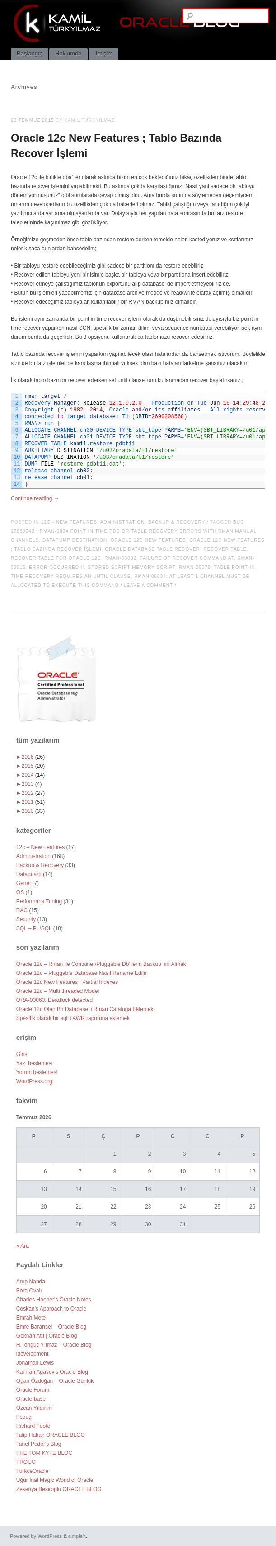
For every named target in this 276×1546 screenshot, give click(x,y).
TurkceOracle (32, 1471)
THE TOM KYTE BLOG (44, 1453)
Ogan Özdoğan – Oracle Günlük (55, 1381)
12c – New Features (40, 847)
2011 (33, 802)
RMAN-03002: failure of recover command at (169, 558)
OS (20, 892)
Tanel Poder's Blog (38, 1444)
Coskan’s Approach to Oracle (51, 1309)
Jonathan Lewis (35, 1363)
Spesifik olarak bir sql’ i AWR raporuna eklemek (73, 1018)
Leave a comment (148, 585)
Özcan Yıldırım (34, 1408)
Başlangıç (29, 53)
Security (26, 919)
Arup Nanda (30, 1281)
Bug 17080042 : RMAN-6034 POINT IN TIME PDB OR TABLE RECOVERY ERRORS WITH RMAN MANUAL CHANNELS (134, 531)
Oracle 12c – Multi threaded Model (57, 991)
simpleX (77, 1536)
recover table (225, 549)
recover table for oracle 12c (56, 558)
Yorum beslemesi (37, 1072)
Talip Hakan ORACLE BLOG (50, 1435)
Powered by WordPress (36, 1536)
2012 (33, 793)
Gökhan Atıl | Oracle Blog (46, 1336)
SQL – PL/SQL (34, 928)
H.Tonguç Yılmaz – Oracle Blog (54, 1345)
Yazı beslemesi (34, 1063)
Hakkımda (68, 53)
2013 (32, 784)
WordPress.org (34, 1081)
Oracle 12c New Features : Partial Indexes (67, 982)
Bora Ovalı (29, 1291)
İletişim (103, 53)
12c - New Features (69, 522)
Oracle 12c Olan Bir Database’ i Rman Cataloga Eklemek (85, 1009)
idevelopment (32, 1354)
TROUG (26, 1462)
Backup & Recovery (176, 522)
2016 (33, 757)
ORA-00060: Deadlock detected (54, 1000)
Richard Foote (33, 1426)
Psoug (24, 1417)
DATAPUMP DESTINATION (74, 540)
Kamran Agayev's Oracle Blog (52, 1372)
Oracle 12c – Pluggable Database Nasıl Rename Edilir (81, 973)
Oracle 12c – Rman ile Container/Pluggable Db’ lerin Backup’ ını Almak (101, 964)
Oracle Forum (32, 1390)
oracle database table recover (152, 549)
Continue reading (35, 498)
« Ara (22, 1246)
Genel (23, 883)
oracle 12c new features (148, 540)
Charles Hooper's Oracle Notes (53, 1300)
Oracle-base (31, 1399)
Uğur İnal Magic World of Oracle (55, 1480)
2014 (33, 775)
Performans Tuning (39, 901)
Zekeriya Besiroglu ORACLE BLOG (59, 1489)
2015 (33, 766)
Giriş (22, 1054)
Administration (122, 522)
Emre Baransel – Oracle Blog (51, 1327)
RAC (22, 910)
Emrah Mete (31, 1318)
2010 (33, 811)
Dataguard (29, 874)
